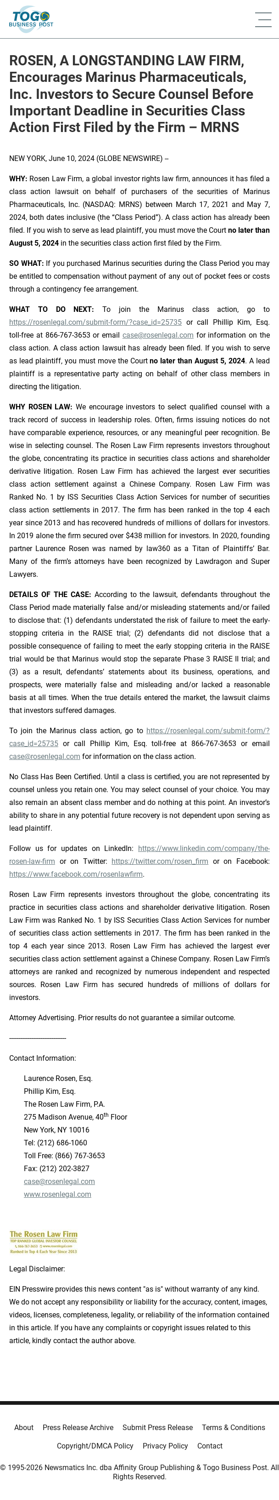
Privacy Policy (165, 1446)
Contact (210, 1446)
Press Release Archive (78, 1427)
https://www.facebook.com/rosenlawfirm (76, 874)
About (23, 1427)
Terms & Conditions (233, 1427)
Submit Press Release (158, 1427)
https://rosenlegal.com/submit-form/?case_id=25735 (95, 322)
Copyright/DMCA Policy (95, 1446)
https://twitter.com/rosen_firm (160, 861)
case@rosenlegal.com (158, 335)
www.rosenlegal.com (57, 1194)
